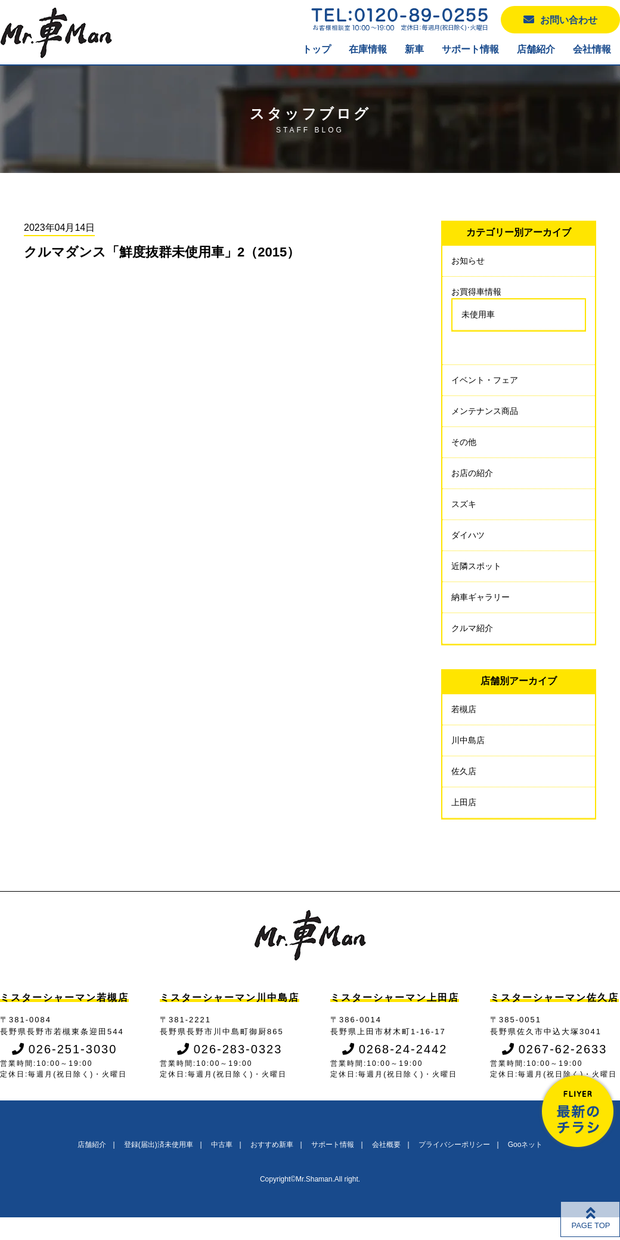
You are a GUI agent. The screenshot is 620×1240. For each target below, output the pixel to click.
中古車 (221, 1144)
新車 (414, 49)
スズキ (463, 504)
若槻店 (463, 709)
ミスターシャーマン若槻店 (64, 997)
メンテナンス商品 (484, 411)
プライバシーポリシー (454, 1144)
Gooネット (525, 1144)
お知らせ (468, 260)
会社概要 (386, 1144)
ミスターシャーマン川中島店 (229, 997)
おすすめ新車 (271, 1144)
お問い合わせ (560, 19)
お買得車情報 (476, 291)
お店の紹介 (472, 473)
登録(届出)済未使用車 (158, 1144)
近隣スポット (476, 566)
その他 (463, 442)
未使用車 (478, 314)
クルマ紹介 (472, 628)
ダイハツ (468, 535)
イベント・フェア (484, 380)
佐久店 (463, 771)
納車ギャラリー (480, 597)
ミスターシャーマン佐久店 (554, 997)
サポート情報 (470, 49)
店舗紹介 (536, 49)
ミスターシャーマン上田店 (394, 997)
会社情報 (592, 49)
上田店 (463, 802)
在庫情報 (368, 49)
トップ (316, 49)
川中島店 (468, 740)
